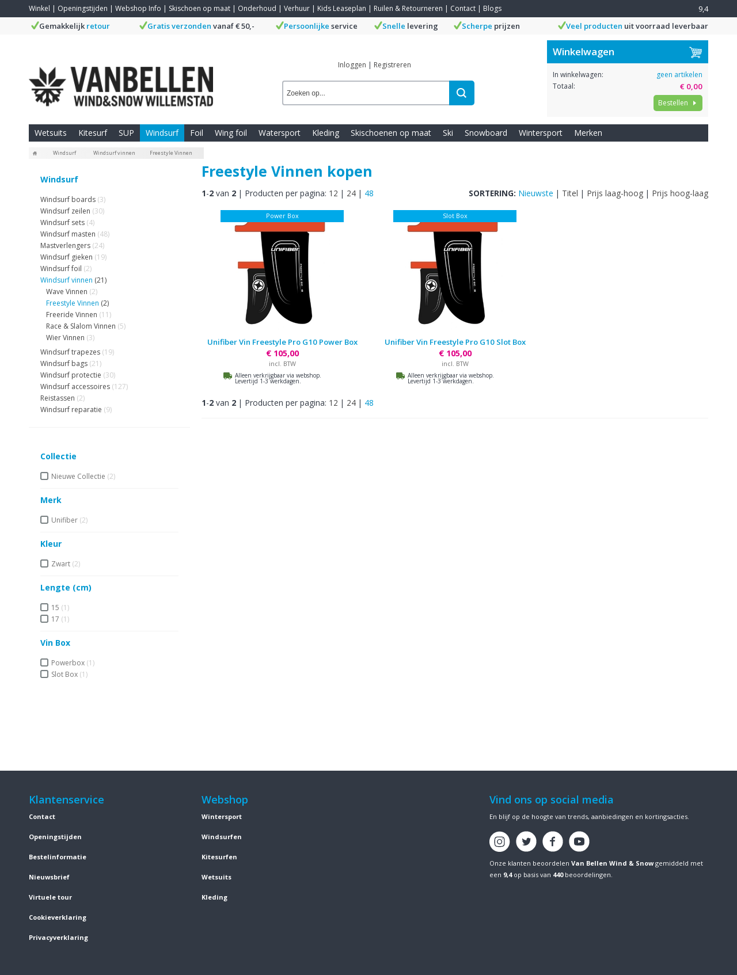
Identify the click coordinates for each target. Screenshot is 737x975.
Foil (196, 132)
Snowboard (486, 132)
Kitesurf (92, 132)
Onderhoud (257, 8)
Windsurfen (222, 836)
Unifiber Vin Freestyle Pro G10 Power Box (282, 342)
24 (351, 193)
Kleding (325, 132)
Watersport (280, 132)
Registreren (392, 65)
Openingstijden (83, 8)
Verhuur (297, 8)
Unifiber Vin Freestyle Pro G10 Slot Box (455, 342)
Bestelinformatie (57, 856)
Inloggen (352, 65)
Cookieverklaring (57, 917)
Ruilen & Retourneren (408, 8)
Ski (448, 132)
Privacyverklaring (58, 937)
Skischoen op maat (199, 8)
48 (369, 193)
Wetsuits (51, 132)
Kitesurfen (219, 856)
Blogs (492, 8)
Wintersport (541, 132)
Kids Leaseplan (341, 8)
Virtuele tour (50, 897)
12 (333, 193)
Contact (463, 8)
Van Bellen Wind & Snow (612, 863)
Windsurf (162, 132)
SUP (126, 132)
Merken (588, 132)
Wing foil (231, 132)
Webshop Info (138, 8)
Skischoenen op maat (391, 132)
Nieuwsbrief (49, 877)
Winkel (39, 8)
